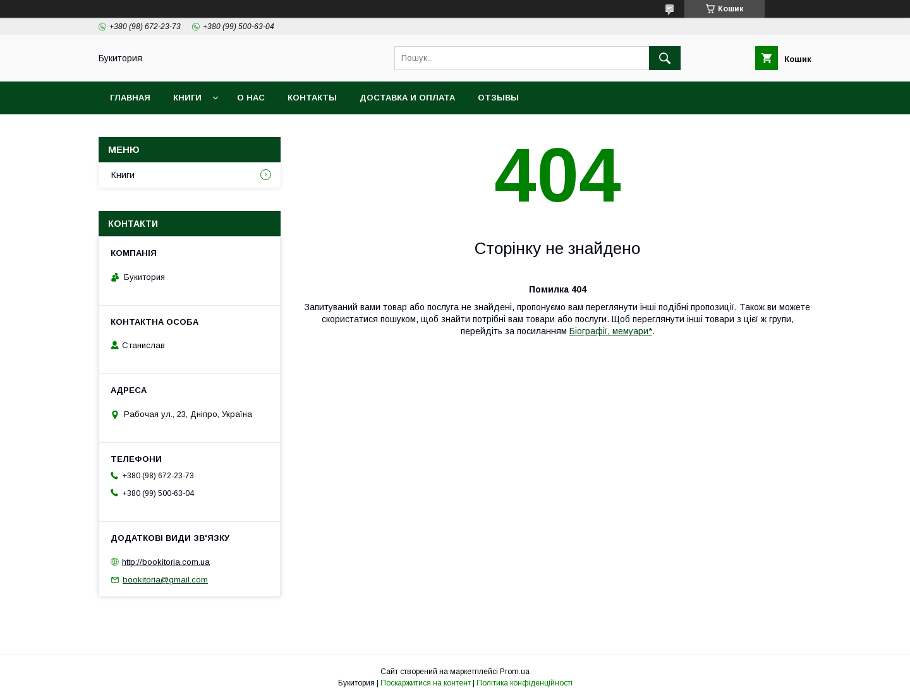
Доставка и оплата (407, 97)
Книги (187, 97)
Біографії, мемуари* (610, 331)
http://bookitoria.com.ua (166, 561)
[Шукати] (665, 58)
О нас (251, 97)
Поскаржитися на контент (425, 683)
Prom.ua (515, 671)
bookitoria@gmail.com (165, 579)
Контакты (312, 97)
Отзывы (498, 97)
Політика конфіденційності (524, 683)
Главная (130, 97)
